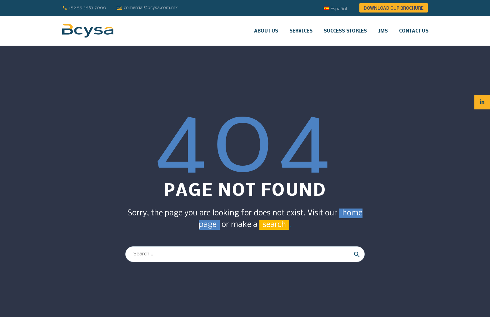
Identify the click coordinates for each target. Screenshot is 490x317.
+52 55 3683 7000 (87, 7)
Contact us (413, 31)
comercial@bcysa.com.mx (151, 7)
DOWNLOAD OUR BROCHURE (393, 8)
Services (300, 31)
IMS (383, 31)
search (274, 225)
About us (266, 31)
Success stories (345, 31)
